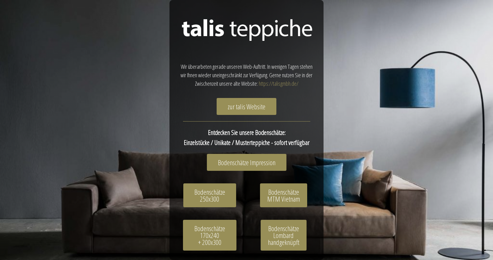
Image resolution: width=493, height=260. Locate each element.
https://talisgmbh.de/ (278, 83)
